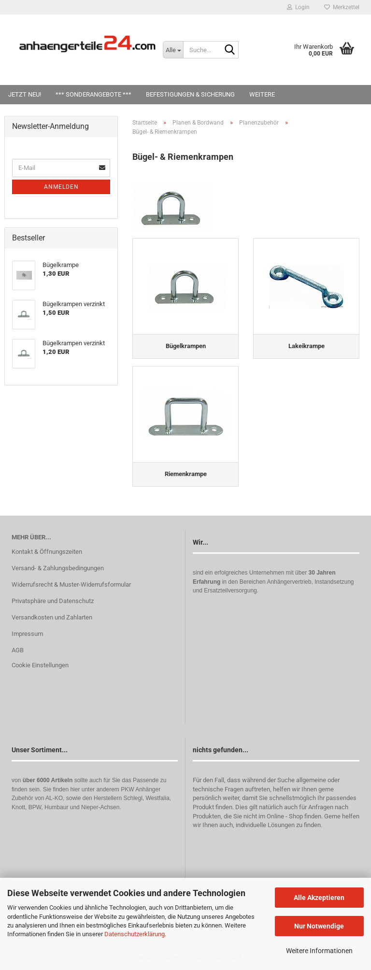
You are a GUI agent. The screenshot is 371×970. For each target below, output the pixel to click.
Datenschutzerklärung (134, 934)
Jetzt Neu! (24, 94)
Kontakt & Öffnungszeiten (47, 551)
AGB (18, 650)
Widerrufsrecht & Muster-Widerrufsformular (71, 584)
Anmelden (61, 186)
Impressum (27, 633)
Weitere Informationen (319, 951)
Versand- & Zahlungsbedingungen (58, 568)
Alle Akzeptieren (319, 897)
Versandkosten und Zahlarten (52, 617)
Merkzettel (341, 7)
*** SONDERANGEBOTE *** (93, 94)
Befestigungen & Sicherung (190, 94)
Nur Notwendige (319, 926)
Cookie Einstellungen (40, 665)
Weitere (262, 94)
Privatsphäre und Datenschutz (53, 600)
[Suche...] (173, 49)
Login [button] (298, 7)
